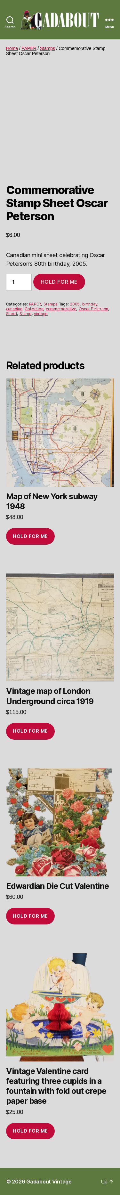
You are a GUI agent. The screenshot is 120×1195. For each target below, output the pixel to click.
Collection (34, 308)
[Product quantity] (19, 282)
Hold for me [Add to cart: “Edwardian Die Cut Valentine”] (30, 916)
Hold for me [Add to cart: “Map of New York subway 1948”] (30, 536)
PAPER (28, 48)
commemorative (61, 308)
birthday (90, 304)
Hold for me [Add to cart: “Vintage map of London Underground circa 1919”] (30, 731)
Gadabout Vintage (49, 1181)
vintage (41, 313)
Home (12, 48)
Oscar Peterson (93, 308)
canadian (14, 308)
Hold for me (59, 282)
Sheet (11, 313)
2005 (75, 304)
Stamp (26, 313)
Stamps (47, 48)
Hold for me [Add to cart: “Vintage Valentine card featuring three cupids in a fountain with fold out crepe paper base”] (30, 1131)
